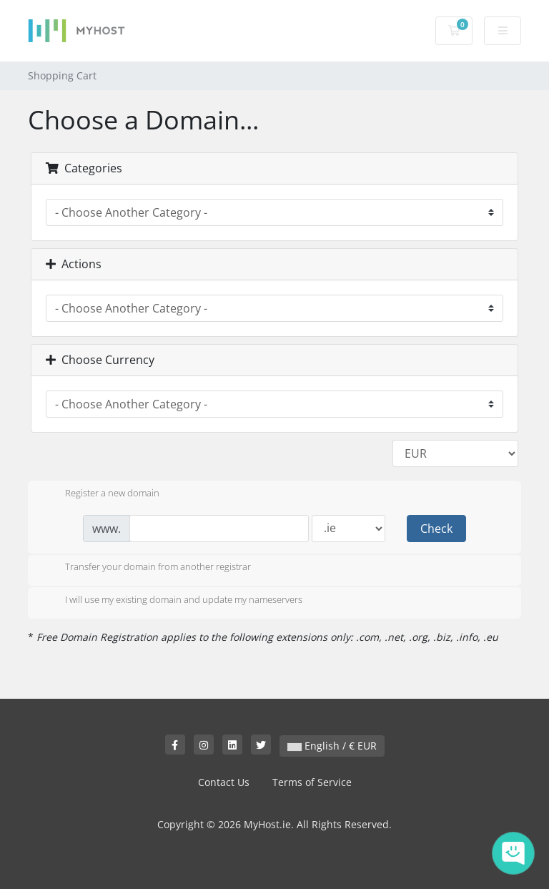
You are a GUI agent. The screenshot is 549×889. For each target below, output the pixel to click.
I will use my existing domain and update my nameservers (172, 601)
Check (436, 528)
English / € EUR (332, 745)
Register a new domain (100, 494)
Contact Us (223, 782)
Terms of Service (312, 782)
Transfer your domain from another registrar (146, 568)
